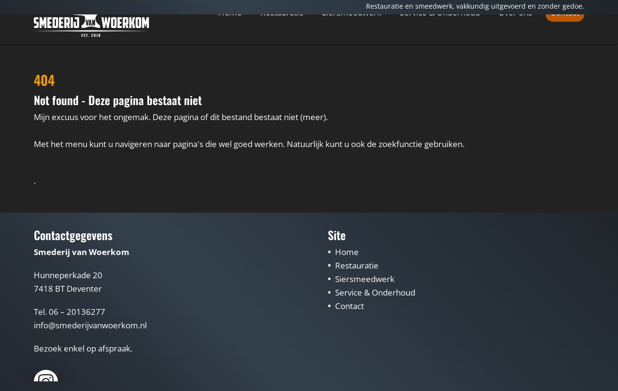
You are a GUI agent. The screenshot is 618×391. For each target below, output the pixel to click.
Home (230, 42)
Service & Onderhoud (440, 42)
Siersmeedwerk (351, 42)
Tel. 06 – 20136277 (69, 311)
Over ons (515, 42)
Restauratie (282, 42)
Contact (564, 42)
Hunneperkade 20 (68, 275)
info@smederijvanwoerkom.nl (90, 325)
